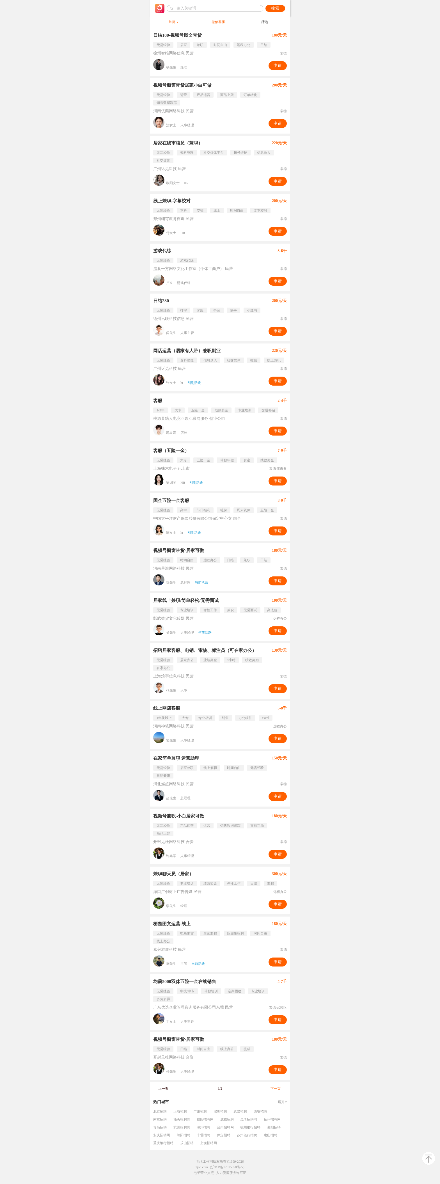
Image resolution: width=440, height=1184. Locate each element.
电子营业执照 (204, 1173)
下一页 (276, 1089)
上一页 (163, 1089)
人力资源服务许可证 (231, 1173)
